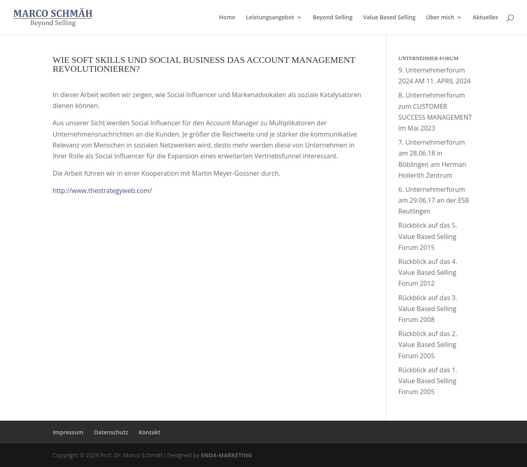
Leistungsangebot (270, 18)
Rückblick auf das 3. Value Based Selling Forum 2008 (427, 308)
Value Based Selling (389, 18)
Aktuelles (485, 18)
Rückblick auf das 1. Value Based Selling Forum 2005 (427, 380)
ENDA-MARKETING (226, 455)
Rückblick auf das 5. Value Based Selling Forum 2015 (427, 236)
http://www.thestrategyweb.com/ (102, 190)
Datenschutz (111, 432)
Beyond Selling (333, 18)
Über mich (440, 18)
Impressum (68, 432)
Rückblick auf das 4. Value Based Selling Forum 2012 (427, 272)
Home (227, 18)
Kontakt (149, 432)
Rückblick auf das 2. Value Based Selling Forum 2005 (427, 344)
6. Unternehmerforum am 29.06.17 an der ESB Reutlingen (433, 200)
